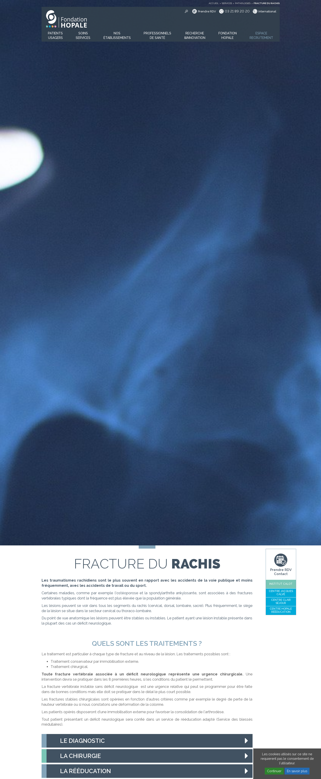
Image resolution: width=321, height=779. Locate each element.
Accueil (214, 3)
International (267, 11)
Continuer (274, 771)
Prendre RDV (207, 11)
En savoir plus (297, 771)
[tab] (147, 741)
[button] (55, 36)
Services (227, 3)
